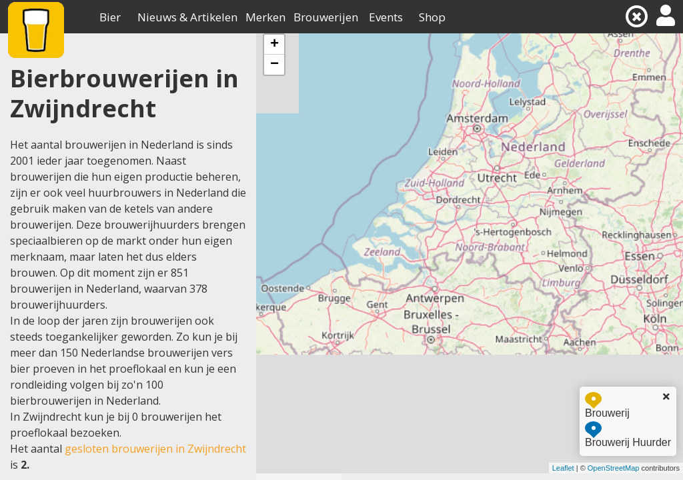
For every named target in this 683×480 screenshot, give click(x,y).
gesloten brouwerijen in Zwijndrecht (155, 448)
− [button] (274, 65)
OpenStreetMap (614, 468)
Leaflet (563, 468)
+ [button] (274, 45)
